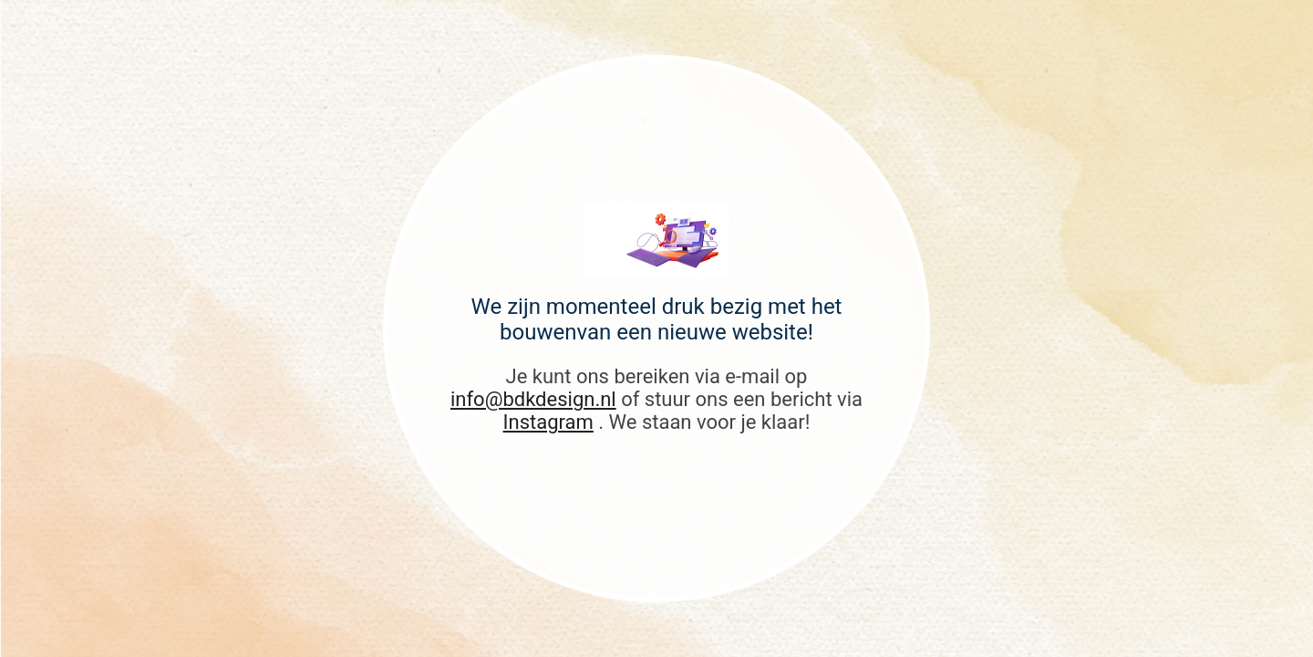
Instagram (548, 422)
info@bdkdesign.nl (533, 399)
